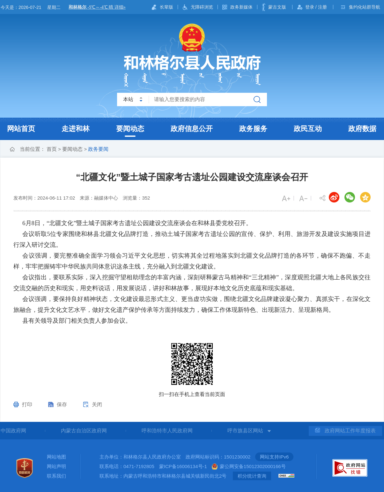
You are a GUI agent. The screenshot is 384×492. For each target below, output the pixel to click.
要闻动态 (130, 129)
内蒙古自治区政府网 (84, 430)
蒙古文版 (277, 7)
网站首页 (21, 129)
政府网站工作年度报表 (345, 430)
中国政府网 (13, 430)
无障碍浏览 (202, 7)
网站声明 (56, 466)
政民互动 (308, 129)
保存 (62, 404)
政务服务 (253, 129)
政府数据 (362, 129)
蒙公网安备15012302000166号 (253, 466)
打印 (27, 404)
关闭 (97, 404)
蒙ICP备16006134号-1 (183, 466)
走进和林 (76, 129)
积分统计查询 (252, 476)
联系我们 (56, 476)
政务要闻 (98, 149)
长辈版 (166, 7)
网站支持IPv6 (274, 456)
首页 (52, 149)
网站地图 (56, 456)
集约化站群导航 (364, 7)
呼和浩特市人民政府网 (167, 430)
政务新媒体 (241, 7)
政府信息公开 (192, 129)
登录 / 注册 (316, 7)
